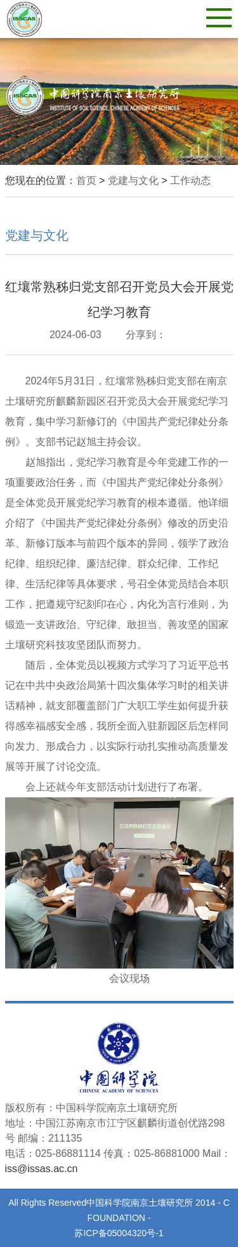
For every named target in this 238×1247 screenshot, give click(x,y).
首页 (86, 180)
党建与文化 (133, 180)
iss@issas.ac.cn (41, 1168)
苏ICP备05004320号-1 (118, 1233)
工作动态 (190, 180)
